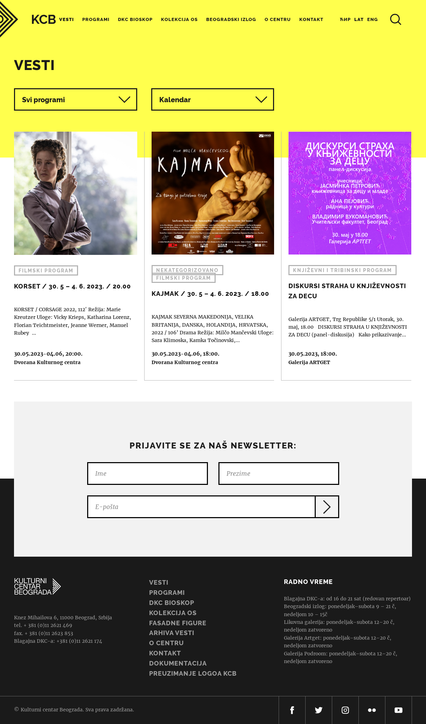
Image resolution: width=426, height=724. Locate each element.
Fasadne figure (178, 623)
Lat (359, 19)
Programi (96, 19)
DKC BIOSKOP (171, 602)
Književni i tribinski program (342, 270)
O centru (278, 19)
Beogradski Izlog (231, 19)
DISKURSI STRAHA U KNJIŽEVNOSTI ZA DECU (346, 256)
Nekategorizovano (187, 270)
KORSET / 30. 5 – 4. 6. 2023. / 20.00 (72, 256)
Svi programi (76, 99)
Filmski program (46, 270)
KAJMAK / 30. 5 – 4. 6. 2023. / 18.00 (209, 256)
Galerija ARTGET (309, 362)
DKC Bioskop (135, 19)
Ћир (345, 19)
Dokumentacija (178, 663)
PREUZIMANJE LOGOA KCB (193, 673)
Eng (372, 19)
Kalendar (213, 99)
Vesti (66, 19)
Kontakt (311, 19)
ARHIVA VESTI (171, 632)
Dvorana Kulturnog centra (47, 362)
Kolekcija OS (179, 19)
